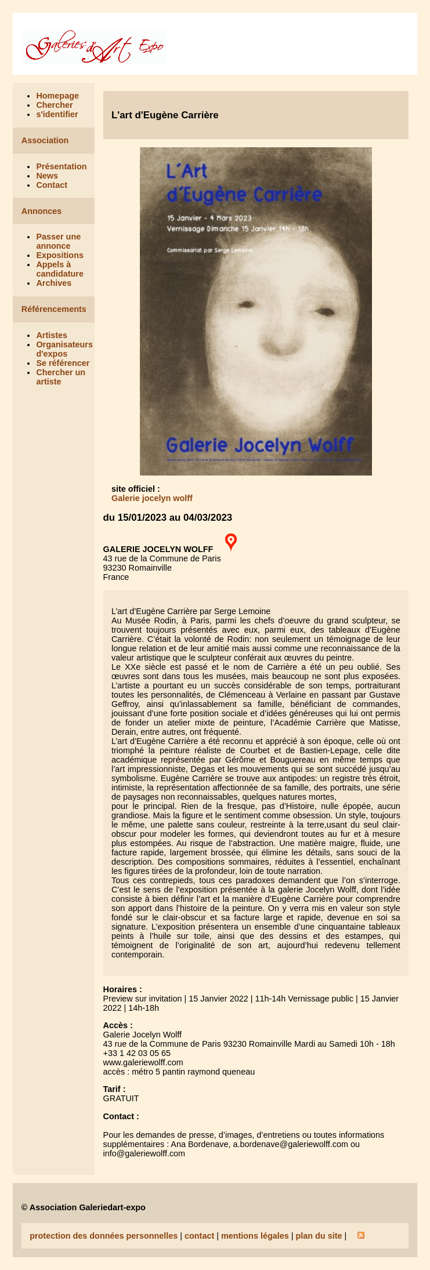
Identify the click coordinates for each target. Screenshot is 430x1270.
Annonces (41, 211)
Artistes (51, 335)
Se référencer (62, 363)
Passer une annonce (58, 241)
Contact (51, 185)
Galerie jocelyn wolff (152, 498)
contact (199, 1235)
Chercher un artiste (60, 377)
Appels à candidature (60, 269)
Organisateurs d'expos (64, 349)
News (47, 175)
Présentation (61, 166)
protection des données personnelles (104, 1235)
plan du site (318, 1235)
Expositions (60, 255)
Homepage (57, 95)
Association (45, 140)
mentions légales (255, 1235)
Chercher (54, 105)
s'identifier (57, 114)
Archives (53, 283)
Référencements (53, 309)
